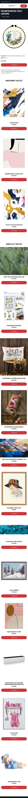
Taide (3, 16)
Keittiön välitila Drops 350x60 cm (14, 541)
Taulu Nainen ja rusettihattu (14, 508)
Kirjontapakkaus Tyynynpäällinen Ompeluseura (14, 378)
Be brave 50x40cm (14, 122)
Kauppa (23, 6)
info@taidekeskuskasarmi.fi (5, 1)
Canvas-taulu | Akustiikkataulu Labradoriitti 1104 (14, 459)
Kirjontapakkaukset (17, 55)
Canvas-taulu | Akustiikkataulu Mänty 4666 (14, 277)
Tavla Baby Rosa (14, 733)
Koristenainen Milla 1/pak (14, 781)
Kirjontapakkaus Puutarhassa (14, 325)
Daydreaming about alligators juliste (14, 174)
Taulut (7, 16)
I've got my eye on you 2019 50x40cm (14, 225)
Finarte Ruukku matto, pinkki (14, 631)
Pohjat (8, 55)
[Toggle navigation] (2, 6)
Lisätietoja (14, 64)
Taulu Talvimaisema (14, 590)
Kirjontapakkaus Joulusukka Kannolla (14, 427)
